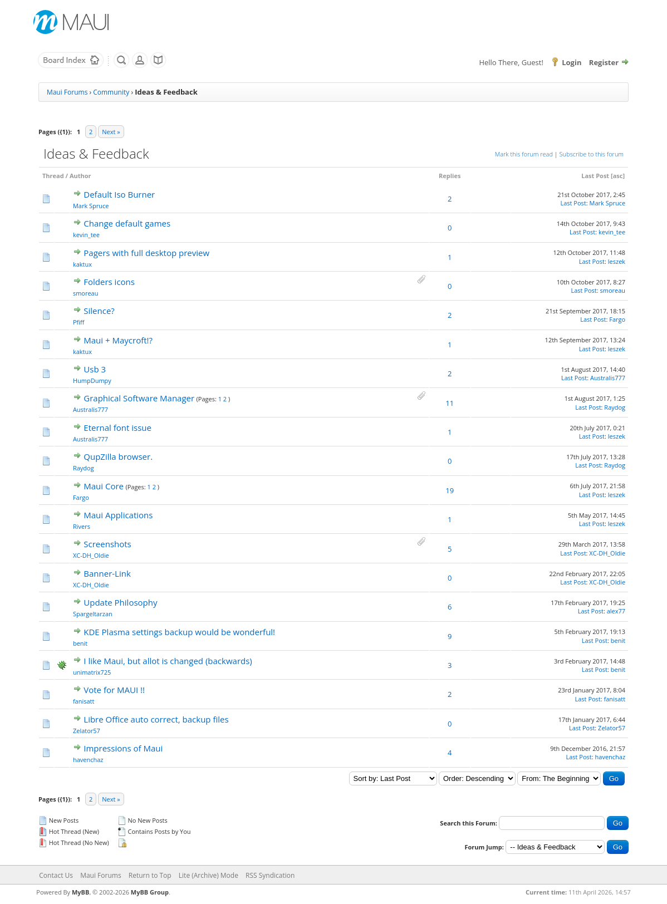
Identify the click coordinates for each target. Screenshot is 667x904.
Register (604, 62)
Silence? (99, 310)
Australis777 (607, 378)
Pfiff (79, 322)
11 (449, 403)
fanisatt (84, 701)
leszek (616, 261)
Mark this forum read (524, 154)
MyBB (80, 892)
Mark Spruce (91, 206)
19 (449, 490)
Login (571, 62)
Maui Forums (67, 92)
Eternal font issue (117, 427)
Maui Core (104, 486)
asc (618, 175)
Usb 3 (95, 369)
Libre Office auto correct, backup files (156, 719)
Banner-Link (107, 573)
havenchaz (88, 759)
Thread (53, 175)
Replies (449, 175)
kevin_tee (86, 234)
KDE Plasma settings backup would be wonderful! (179, 631)
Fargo (617, 319)
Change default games (127, 223)
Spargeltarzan (92, 614)
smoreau (86, 293)
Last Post (595, 175)
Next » (111, 131)
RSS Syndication (270, 875)
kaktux (82, 264)
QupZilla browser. (118, 456)
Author (80, 175)
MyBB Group (150, 892)
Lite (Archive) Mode (208, 875)
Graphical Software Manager (139, 398)
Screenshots (107, 543)
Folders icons (109, 281)
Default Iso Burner (119, 194)
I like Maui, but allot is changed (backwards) (168, 660)
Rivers (81, 526)
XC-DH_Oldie (91, 555)
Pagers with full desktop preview (146, 252)
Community (111, 92)
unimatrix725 (92, 672)
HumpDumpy (92, 380)
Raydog (614, 407)
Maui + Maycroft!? (118, 340)
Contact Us (56, 875)
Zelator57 (86, 730)
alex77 (616, 611)
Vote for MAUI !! (114, 689)
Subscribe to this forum (592, 154)
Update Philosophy (120, 602)
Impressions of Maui (123, 748)
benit (80, 643)
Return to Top (150, 875)
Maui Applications (118, 514)
